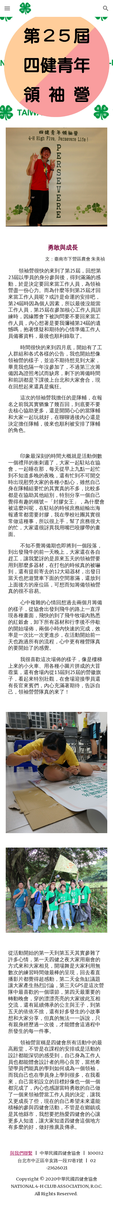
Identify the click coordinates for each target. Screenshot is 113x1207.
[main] (57, 338)
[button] (7, 8)
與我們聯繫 (21, 1153)
